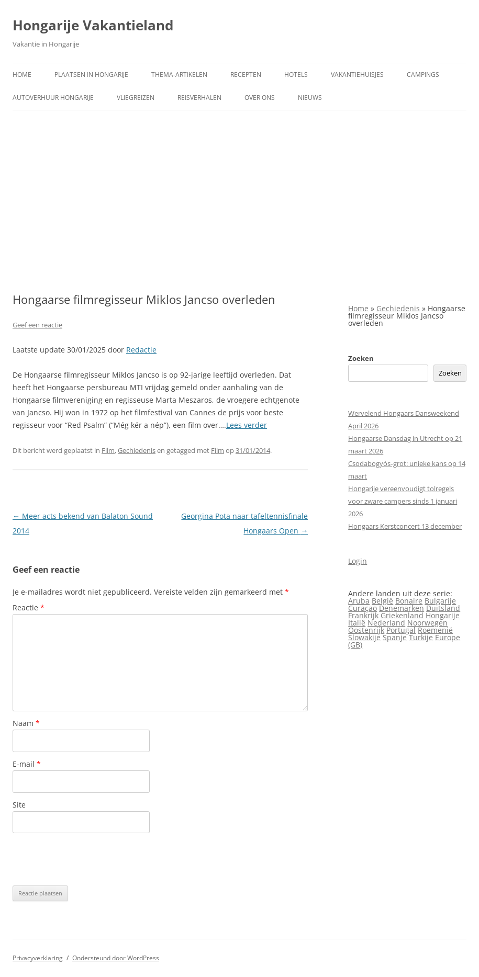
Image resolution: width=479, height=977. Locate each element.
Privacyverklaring (38, 957)
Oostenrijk (366, 630)
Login (357, 561)
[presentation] (92, 859)
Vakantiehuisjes (357, 74)
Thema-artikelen (179, 74)
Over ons (259, 97)
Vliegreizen (135, 97)
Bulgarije (440, 601)
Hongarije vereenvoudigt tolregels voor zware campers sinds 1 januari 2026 (402, 501)
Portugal (401, 630)
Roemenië (435, 630)
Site (19, 805)
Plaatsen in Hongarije (91, 74)
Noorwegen (427, 623)
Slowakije (364, 637)
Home (22, 74)
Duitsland (443, 608)
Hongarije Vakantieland (93, 25)
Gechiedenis (136, 450)
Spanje (395, 637)
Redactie (141, 350)
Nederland (386, 623)
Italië (356, 623)
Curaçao (362, 608)
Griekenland (402, 615)
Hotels (296, 74)
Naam (26, 723)
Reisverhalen (199, 97)
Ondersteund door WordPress (115, 957)
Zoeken (361, 358)
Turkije (421, 637)
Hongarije (443, 615)
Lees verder (246, 425)
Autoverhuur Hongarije (53, 97)
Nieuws (310, 97)
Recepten (245, 74)
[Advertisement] (239, 201)
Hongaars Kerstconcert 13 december (405, 526)
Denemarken (401, 608)
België (382, 601)
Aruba (359, 601)
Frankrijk (363, 615)
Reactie (28, 607)
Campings (423, 74)
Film (108, 450)
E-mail (27, 764)
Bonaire (408, 601)
